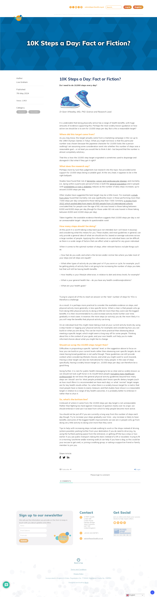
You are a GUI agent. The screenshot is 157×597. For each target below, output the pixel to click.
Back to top (78, 561)
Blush (86, 583)
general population (118, 184)
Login (137, 469)
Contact (114, 13)
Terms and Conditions (78, 569)
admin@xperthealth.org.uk (94, 7)
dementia (91, 181)
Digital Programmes (71, 13)
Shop (96, 13)
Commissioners (86, 13)
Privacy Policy (78, 574)
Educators (104, 13)
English (130, 595)
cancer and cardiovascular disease (111, 181)
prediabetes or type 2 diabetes (77, 186)
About (42, 13)
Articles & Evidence (126, 13)
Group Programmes (54, 13)
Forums (139, 13)
